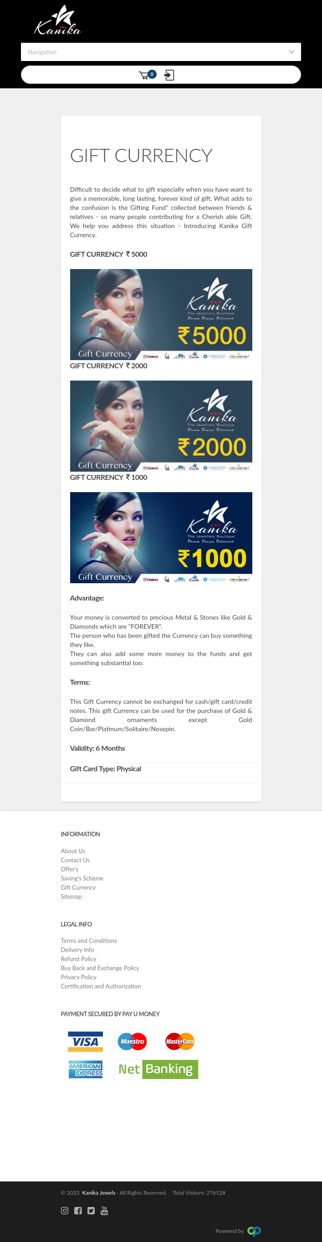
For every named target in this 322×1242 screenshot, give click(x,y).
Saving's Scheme (82, 878)
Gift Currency (78, 887)
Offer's (70, 869)
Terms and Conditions (89, 940)
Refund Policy (79, 958)
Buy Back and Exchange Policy (100, 968)
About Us (73, 851)
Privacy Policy (79, 977)
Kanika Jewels (97, 1192)
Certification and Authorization (101, 986)
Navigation (42, 52)
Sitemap (71, 896)
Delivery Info (77, 949)
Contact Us (75, 860)
